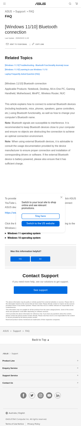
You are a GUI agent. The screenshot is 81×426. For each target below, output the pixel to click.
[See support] (40, 290)
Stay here (40, 216)
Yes (20, 259)
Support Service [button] (40, 376)
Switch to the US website (40, 223)
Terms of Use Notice (15, 424)
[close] (61, 197)
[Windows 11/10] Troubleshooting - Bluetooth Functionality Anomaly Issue (37, 65)
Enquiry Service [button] (40, 368)
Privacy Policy (33, 424)
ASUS (8, 11)
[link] (40, 4)
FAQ (31, 11)
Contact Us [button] (40, 383)
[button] (4, 3)
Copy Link (39, 44)
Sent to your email (18, 44)
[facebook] (23, 395)
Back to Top (39, 339)
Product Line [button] (40, 361)
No (40, 259)
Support (20, 11)
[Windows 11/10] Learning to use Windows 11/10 (26, 69)
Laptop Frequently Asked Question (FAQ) (22, 74)
